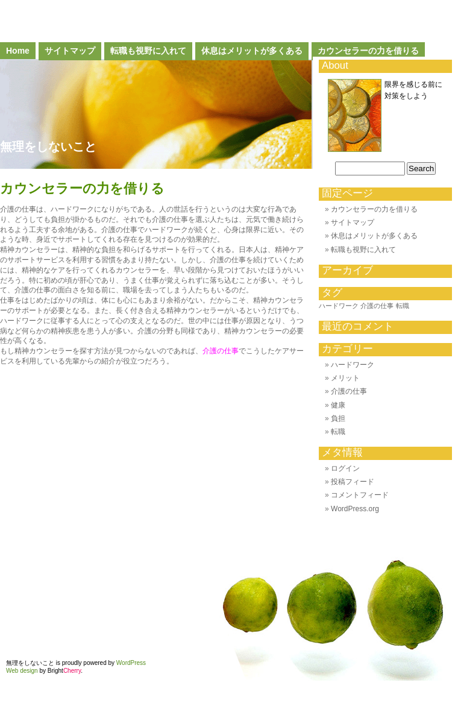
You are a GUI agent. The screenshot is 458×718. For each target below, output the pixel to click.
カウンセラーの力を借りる (368, 50)
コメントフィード (360, 495)
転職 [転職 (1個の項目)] (402, 305)
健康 (338, 405)
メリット (345, 378)
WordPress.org (355, 509)
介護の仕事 (220, 351)
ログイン (345, 468)
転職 (338, 431)
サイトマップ (70, 50)
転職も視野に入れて (148, 50)
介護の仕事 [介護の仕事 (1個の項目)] (377, 305)
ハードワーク (352, 365)
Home (18, 50)
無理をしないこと (48, 146)
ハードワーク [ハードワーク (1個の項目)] (339, 305)
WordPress (131, 663)
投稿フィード (352, 481)
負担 (338, 418)
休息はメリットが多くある (252, 50)
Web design (22, 670)
